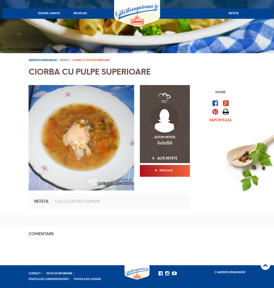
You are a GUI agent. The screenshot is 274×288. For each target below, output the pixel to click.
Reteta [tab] (41, 202)
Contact (35, 273)
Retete (234, 13)
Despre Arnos (49, 13)
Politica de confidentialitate (48, 279)
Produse (80, 13)
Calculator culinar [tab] (77, 202)
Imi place (165, 170)
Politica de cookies (87, 279)
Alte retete (164, 158)
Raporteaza (220, 120)
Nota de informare (59, 273)
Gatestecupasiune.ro (43, 60)
